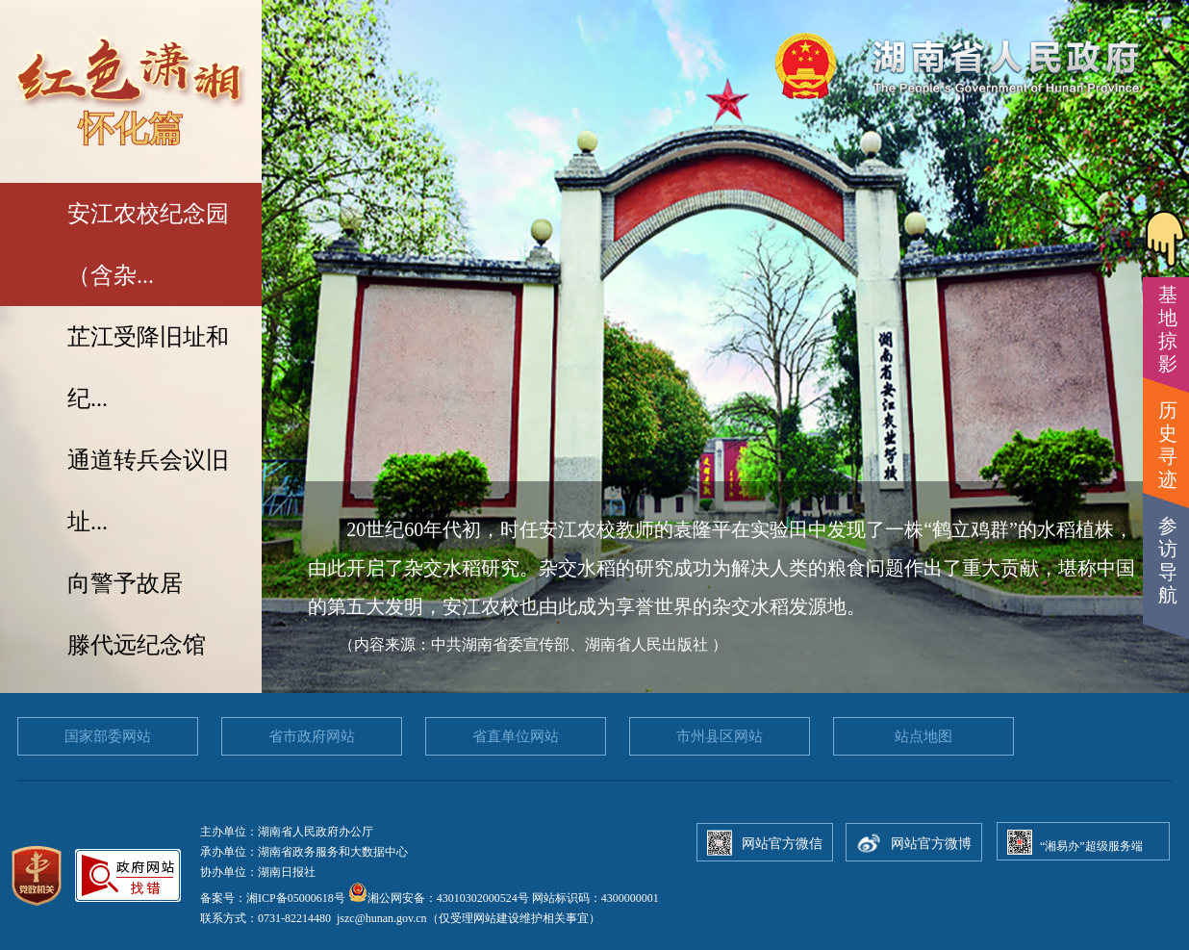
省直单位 (515, 736)
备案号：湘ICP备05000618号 (274, 898)
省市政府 (311, 736)
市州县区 (719, 736)
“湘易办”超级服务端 (1091, 846)
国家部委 (107, 736)
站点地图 (923, 736)
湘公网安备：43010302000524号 (438, 898)
